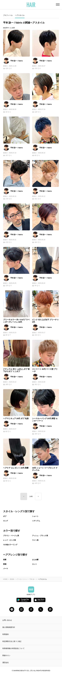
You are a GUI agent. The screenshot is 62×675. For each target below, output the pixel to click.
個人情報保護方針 (8, 627)
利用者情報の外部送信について (13, 648)
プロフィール (8, 15)
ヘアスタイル (20, 15)
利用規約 (5, 634)
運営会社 (5, 662)
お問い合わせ (7, 620)
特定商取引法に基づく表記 (11, 641)
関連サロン (6, 655)
